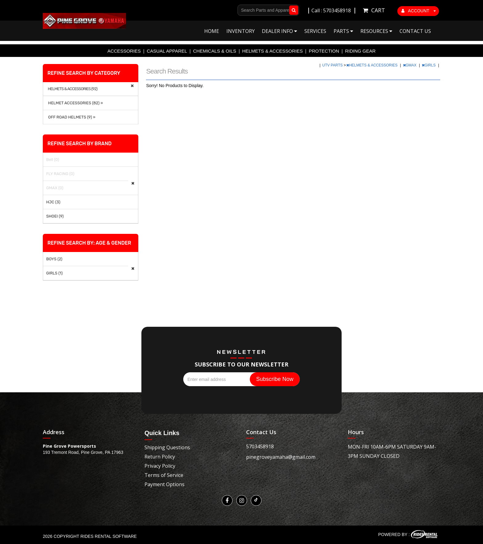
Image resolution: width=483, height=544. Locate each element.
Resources (376, 31)
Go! (292, 10)
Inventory (240, 31)
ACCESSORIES (124, 51)
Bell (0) (52, 159)
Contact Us (415, 31)
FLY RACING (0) (60, 173)
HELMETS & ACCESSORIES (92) (72, 89)
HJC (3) (53, 202)
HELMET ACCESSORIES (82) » (74, 103)
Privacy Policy (159, 466)
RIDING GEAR (360, 51)
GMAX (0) (54, 188)
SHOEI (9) (55, 216)
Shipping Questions (167, 447)
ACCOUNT (418, 10)
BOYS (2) (54, 259)
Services (315, 31)
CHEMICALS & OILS (214, 51)
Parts (343, 31)
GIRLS (429, 65)
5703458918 (260, 446)
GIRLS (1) (54, 273)
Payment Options (164, 484)
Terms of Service (163, 475)
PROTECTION (324, 51)
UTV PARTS (333, 65)
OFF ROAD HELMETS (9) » (70, 117)
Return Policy (159, 456)
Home (211, 31)
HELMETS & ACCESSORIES (272, 51)
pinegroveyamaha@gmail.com (280, 457)
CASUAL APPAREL (167, 51)
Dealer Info (279, 31)
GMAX (410, 65)
